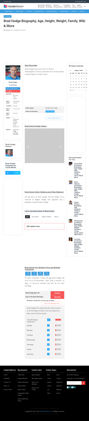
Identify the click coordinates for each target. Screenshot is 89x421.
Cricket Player (9, 11)
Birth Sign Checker (37, 378)
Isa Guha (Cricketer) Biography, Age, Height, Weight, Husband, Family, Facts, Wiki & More (78, 246)
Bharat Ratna (22, 389)
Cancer (49, 386)
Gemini (49, 382)
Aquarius (58, 389)
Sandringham (16, 101)
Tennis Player (20, 11)
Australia (15, 106)
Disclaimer (7, 378)
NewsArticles (79, 6)
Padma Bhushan (22, 378)
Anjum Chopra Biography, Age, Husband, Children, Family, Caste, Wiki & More (78, 209)
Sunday (15, 98)
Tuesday (30, 335)
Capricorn (15, 113)
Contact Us (7, 382)
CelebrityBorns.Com (46, 411)
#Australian (8, 16)
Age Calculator (36, 375)
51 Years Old (16, 109)
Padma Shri (21, 375)
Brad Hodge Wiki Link (54, 118)
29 (13, 94)
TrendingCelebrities (67, 6)
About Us (6, 386)
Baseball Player (39, 11)
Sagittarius (59, 382)
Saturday (30, 354)
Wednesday (31, 340)
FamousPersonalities (58, 6)
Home (5, 375)
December (15, 95)
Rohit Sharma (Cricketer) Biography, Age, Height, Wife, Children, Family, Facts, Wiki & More (78, 189)
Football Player (64, 11)
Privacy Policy (8, 389)
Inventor (82, 11)
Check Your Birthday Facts (52, 303)
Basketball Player (52, 11)
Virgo (48, 393)
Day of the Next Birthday (34, 297)
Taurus (49, 378)
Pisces (58, 393)
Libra (57, 375)
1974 (14, 97)
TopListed (74, 6)
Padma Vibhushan (23, 382)
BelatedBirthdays (49, 6)
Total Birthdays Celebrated (32, 321)
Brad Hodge (13, 82)
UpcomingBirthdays (41, 6)
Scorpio (58, 378)
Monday (29, 330)
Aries (48, 375)
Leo (48, 389)
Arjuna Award (22, 386)
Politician (74, 11)
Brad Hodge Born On (33, 293)
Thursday (30, 345)
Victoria (15, 103)
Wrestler (29, 11)
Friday (29, 349)
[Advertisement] (44, 47)
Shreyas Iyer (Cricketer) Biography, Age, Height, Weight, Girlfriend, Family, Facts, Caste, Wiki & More (78, 227)
